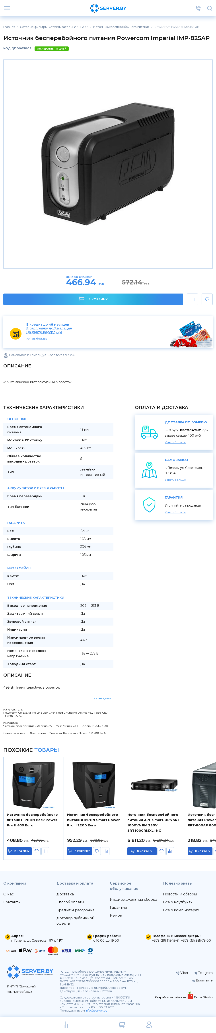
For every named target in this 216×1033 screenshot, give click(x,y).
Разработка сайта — (170, 997)
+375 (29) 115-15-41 (165, 941)
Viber (182, 973)
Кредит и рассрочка (75, 910)
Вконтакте (202, 980)
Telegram (203, 973)
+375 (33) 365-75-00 (196, 941)
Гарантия (118, 907)
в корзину (22, 851)
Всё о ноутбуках (177, 902)
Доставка (65, 894)
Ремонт (117, 915)
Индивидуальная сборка (133, 899)
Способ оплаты (70, 902)
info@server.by (96, 1010)
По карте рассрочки (44, 332)
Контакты (12, 902)
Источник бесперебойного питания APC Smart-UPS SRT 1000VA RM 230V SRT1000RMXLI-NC (153, 822)
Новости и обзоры (180, 894)
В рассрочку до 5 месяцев (49, 328)
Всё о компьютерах (181, 910)
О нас (8, 894)
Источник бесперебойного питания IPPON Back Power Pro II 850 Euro (32, 819)
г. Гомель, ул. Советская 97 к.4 (36, 941)
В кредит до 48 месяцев (47, 324)
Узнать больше (36, 338)
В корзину (93, 299)
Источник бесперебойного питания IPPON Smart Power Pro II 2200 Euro (93, 819)
